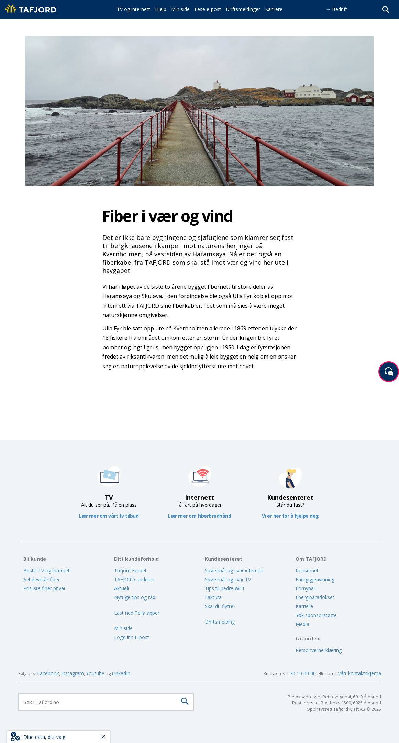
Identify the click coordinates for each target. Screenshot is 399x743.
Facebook (48, 673)
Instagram (72, 673)
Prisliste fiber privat (44, 588)
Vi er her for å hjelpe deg (290, 515)
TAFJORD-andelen (134, 579)
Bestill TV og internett (47, 570)
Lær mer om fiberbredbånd (199, 515)
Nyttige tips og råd (134, 597)
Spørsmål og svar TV (228, 579)
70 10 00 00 (303, 673)
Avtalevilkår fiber (41, 579)
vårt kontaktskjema (359, 673)
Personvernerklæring (319, 650)
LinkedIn (121, 673)
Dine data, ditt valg (44, 737)
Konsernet (307, 570)
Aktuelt (122, 588)
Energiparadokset (315, 597)
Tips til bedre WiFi (224, 588)
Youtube (95, 673)
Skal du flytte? (220, 606)
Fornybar (305, 588)
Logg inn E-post (131, 637)
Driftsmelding (220, 621)
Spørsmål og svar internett (234, 570)
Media (302, 624)
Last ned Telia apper (136, 612)
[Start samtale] (388, 371)
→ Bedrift (336, 9)
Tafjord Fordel (130, 570)
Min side (123, 628)
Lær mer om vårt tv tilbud (109, 515)
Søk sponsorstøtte (316, 615)
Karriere (304, 606)
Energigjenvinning (315, 579)
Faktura (213, 597)
